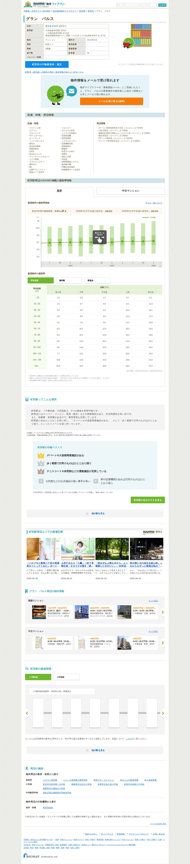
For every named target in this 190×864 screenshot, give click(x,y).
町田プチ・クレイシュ (104, 780)
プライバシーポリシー (139, 834)
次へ (162, 713)
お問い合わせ (159, 834)
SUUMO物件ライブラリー (65, 11)
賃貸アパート (79, 839)
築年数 (62, 280)
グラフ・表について (154, 203)
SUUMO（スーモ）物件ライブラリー (45, 4)
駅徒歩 (90, 280)
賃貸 (57, 839)
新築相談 (63, 845)
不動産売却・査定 (52, 845)
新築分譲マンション (112, 839)
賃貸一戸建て (90, 839)
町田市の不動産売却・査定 (47, 64)
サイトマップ (107, 834)
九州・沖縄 (74, 847)
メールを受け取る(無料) (111, 101)
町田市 (91, 11)
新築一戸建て (140, 839)
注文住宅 (27, 845)
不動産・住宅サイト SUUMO (37, 11)
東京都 (82, 11)
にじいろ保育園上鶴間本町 (75, 780)
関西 (57, 847)
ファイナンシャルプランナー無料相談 (121, 845)
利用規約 (121, 834)
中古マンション (128, 839)
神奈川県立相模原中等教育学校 (57, 793)
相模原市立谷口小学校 (81, 784)
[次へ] (162, 612)
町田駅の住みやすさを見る (148, 500)
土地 (160, 839)
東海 (53, 847)
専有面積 (34, 280)
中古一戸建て (152, 839)
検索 (164, 5)
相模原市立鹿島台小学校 (54, 788)
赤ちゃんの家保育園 (129, 780)
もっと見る (153, 601)
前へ (27, 713)
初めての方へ (91, 834)
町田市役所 (48, 808)
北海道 (26, 847)
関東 (36, 847)
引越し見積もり (74, 845)
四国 (62, 847)
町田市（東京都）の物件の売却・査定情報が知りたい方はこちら (54, 72)
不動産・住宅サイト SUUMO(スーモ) (38, 839)
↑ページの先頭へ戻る (158, 824)
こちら (129, 739)
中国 (67, 847)
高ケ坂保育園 (151, 780)
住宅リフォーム (38, 845)
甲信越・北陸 (45, 847)
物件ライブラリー (98, 845)
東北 (32, 847)
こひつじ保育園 (50, 780)
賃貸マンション (66, 839)
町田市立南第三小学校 (134, 784)
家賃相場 (100, 839)
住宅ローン (86, 845)
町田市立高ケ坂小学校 (108, 784)
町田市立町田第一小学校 (54, 784)
